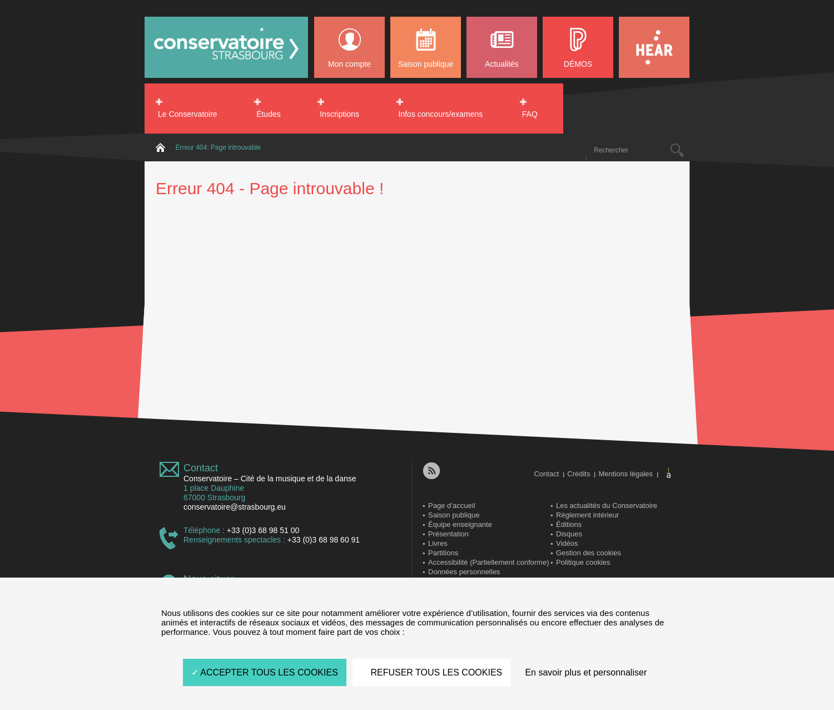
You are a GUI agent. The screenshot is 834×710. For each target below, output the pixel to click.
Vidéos (567, 543)
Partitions (443, 553)
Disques (569, 534)
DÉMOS (578, 64)
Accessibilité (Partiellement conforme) (488, 562)
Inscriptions (339, 114)
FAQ (530, 114)
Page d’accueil (451, 505)
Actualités (502, 64)
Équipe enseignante (460, 524)
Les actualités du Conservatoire (606, 505)
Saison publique (426, 64)
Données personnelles (464, 572)
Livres (438, 543)
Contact (200, 468)
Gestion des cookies (588, 553)
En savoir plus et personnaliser (586, 672)
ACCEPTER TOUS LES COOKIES (264, 672)
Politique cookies (583, 562)
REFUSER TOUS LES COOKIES (431, 672)
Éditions (569, 524)
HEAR (654, 47)
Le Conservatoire (187, 114)
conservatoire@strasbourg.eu (234, 506)
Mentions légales (625, 474)
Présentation (448, 534)
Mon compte (349, 64)
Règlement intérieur (587, 515)
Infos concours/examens (441, 114)
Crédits (578, 474)
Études (268, 114)
